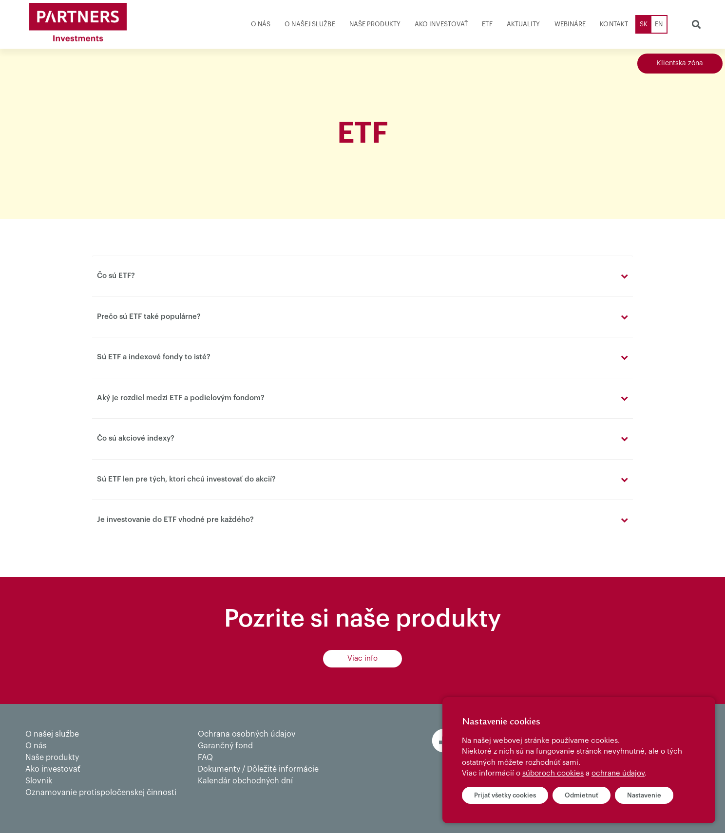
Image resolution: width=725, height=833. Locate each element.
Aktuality (523, 24)
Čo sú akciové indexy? (135, 438)
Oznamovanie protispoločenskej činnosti (100, 792)
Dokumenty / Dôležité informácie (258, 769)
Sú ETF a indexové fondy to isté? (153, 357)
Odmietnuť (581, 795)
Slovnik (38, 781)
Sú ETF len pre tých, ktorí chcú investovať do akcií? (186, 479)
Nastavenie (644, 795)
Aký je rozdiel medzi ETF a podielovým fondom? (181, 398)
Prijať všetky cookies (505, 795)
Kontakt (614, 24)
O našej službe (310, 24)
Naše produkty (375, 24)
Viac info (362, 658)
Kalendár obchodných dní (245, 781)
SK (644, 24)
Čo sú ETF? (116, 275)
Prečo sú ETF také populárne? (149, 316)
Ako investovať (441, 24)
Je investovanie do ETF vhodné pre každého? (175, 519)
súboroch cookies (553, 773)
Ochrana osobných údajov (247, 734)
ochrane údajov (618, 773)
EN (659, 24)
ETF (487, 24)
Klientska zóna (680, 63)
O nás (261, 24)
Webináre (570, 24)
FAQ (205, 757)
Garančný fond (225, 746)
